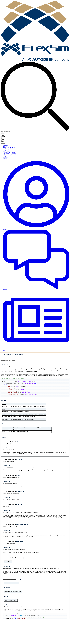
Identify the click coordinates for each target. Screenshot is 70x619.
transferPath (5, 419)
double (8, 461)
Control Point (3, 371)
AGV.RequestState (11, 493)
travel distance (18, 406)
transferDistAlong (6, 416)
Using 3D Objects (7, 149)
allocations (56, 375)
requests (50, 375)
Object (14, 431)
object (3, 409)
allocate (32, 453)
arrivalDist (4, 406)
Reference (5, 157)
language (2, 135)
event (3, 431)
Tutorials (5, 146)
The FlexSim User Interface (9, 147)
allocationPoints (15, 374)
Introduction (5, 145)
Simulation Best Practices (8, 148)
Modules (5, 158)
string (11, 582)
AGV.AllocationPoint (9, 442)
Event (6, 582)
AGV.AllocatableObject (43, 375)
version (2, 132)
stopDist (4, 414)
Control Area (10, 371)
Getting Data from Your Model (9, 154)
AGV (3, 374)
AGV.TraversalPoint (10, 360)
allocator (4, 404)
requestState (5, 411)
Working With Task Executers (9, 153)
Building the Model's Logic (9, 152)
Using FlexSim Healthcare (8, 155)
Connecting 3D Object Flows (9, 151)
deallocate (4, 427)
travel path (26, 368)
